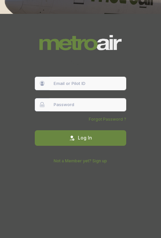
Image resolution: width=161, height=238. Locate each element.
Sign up (99, 160)
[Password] (88, 104)
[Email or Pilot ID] (88, 83)
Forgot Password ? (107, 119)
